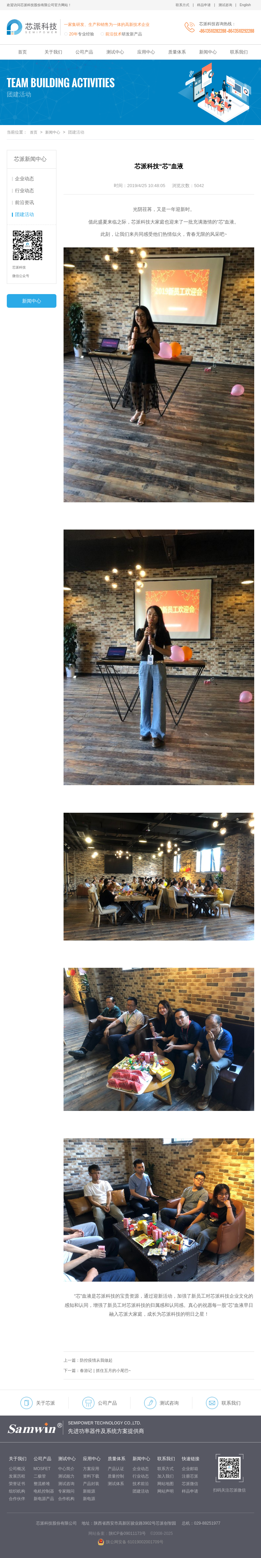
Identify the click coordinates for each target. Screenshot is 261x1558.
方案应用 (91, 1468)
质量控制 (116, 1476)
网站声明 (165, 1491)
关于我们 (53, 52)
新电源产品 (44, 1498)
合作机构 (66, 1498)
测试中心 (115, 52)
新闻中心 (208, 52)
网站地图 (165, 1483)
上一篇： (90, 1360)
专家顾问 (66, 1491)
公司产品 (84, 52)
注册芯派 (190, 1476)
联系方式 (165, 1468)
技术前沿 (141, 1483)
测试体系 (116, 1483)
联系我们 (239, 52)
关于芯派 (38, 1403)
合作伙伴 (17, 1498)
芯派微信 (190, 1483)
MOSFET (42, 1468)
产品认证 (116, 1468)
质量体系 (177, 52)
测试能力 (66, 1476)
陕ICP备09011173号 (127, 1533)
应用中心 (146, 52)
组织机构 (17, 1491)
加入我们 (165, 1476)
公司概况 (17, 1468)
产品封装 (91, 1483)
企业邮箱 (190, 1468)
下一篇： (100, 1370)
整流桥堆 (42, 1483)
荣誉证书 (17, 1483)
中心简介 (66, 1468)
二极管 (40, 1476)
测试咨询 (161, 1403)
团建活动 (24, 214)
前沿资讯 (24, 202)
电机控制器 (44, 1491)
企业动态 (24, 178)
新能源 (89, 1491)
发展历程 (17, 1476)
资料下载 (91, 1476)
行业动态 (24, 190)
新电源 (89, 1498)
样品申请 (190, 1491)
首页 (22, 52)
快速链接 (190, 1458)
